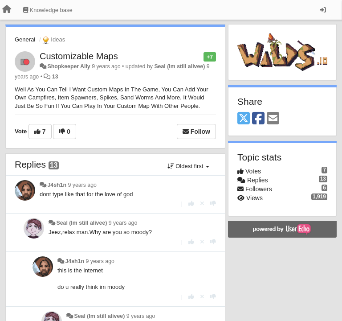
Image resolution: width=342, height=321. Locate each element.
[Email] (273, 119)
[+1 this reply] (191, 203)
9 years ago (82, 185)
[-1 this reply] (213, 203)
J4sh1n (56, 185)
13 (55, 77)
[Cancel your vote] (202, 203)
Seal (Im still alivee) (179, 66)
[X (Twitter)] (243, 119)
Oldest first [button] (188, 166)
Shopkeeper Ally (68, 66)
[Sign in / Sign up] (323, 9)
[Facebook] (258, 119)
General (25, 39)
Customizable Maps (79, 56)
